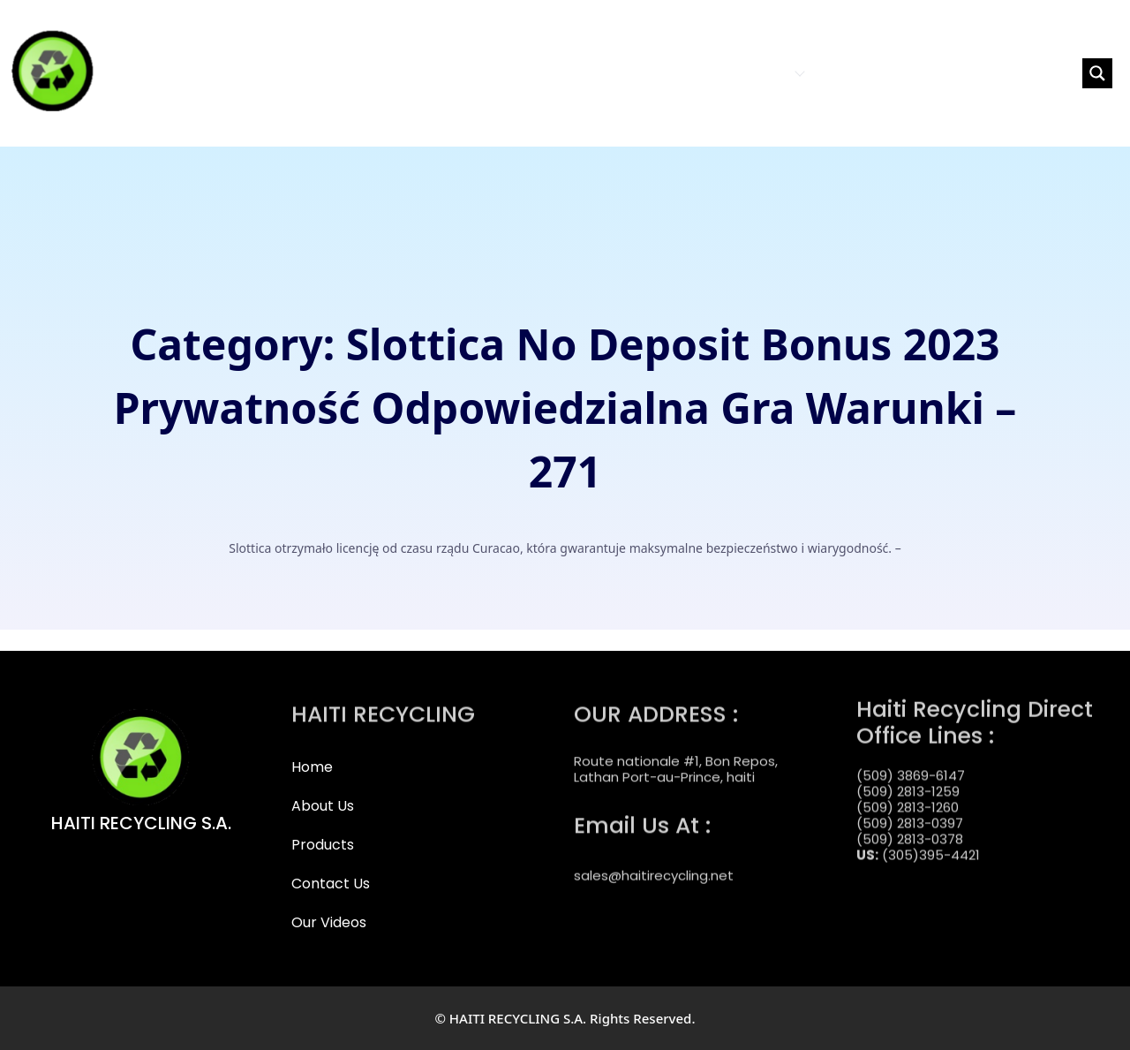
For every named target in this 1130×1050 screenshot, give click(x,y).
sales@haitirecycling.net (654, 864)
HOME (612, 73)
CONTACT (850, 73)
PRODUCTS (762, 73)
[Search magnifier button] (1097, 73)
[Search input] (998, 73)
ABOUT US (675, 73)
